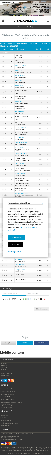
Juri (19, 80)
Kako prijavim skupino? (8, 391)
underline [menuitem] (10, 299)
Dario (19, 138)
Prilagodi (15, 244)
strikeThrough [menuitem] (7, 299)
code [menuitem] (41, 299)
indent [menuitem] (13, 299)
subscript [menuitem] (18, 299)
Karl (18, 70)
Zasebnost (4, 415)
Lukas (21, 193)
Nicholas (20, 128)
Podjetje (3, 418)
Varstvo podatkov (15, 252)
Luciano (19, 147)
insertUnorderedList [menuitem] (31, 299)
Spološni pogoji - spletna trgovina (11, 402)
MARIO (19, 101)
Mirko (20, 75)
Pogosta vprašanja (7, 405)
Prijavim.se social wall (7, 394)
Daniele (20, 65)
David (20, 264)
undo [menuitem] (26, 299)
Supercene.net (5, 426)
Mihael (20, 174)
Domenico (21, 143)
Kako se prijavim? (6, 389)
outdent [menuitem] (15, 299)
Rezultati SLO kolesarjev (8, 397)
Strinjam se (16, 237)
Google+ (8, 343)
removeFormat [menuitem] (44, 299)
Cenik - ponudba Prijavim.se (9, 423)
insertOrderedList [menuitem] (29, 299)
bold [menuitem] (3, 299)
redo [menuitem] (24, 299)
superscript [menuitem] (20, 299)
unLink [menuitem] (39, 299)
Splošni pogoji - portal (7, 399)
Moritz (20, 111)
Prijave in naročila (25, 27)
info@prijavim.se (6, 375)
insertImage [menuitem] (35, 299)
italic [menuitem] (5, 299)
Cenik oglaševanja (6, 420)
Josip (19, 259)
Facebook (41, 343)
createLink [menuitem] (37, 299)
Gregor (19, 85)
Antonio (21, 154)
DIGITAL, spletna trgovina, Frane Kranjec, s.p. (28, 453)
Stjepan (20, 269)
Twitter (25, 343)
